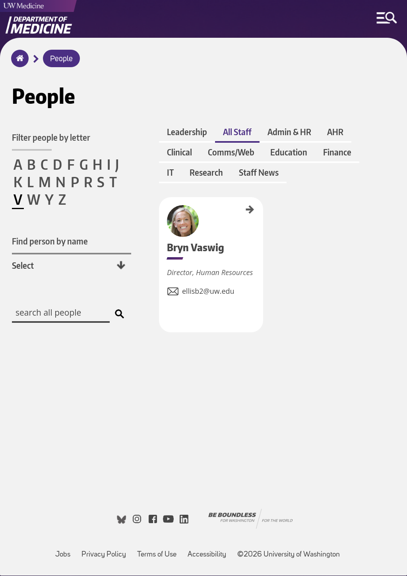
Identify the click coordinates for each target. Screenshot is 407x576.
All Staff (237, 132)
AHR (335, 132)
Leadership (187, 132)
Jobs (65, 551)
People (61, 59)
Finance (337, 152)
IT (170, 172)
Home (18, 63)
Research (206, 172)
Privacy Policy (106, 551)
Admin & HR (289, 132)
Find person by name (50, 241)
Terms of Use (159, 551)
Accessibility (209, 551)
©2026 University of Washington (288, 555)
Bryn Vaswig (162, 209)
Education (288, 152)
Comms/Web (231, 152)
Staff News (259, 172)
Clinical (179, 152)
